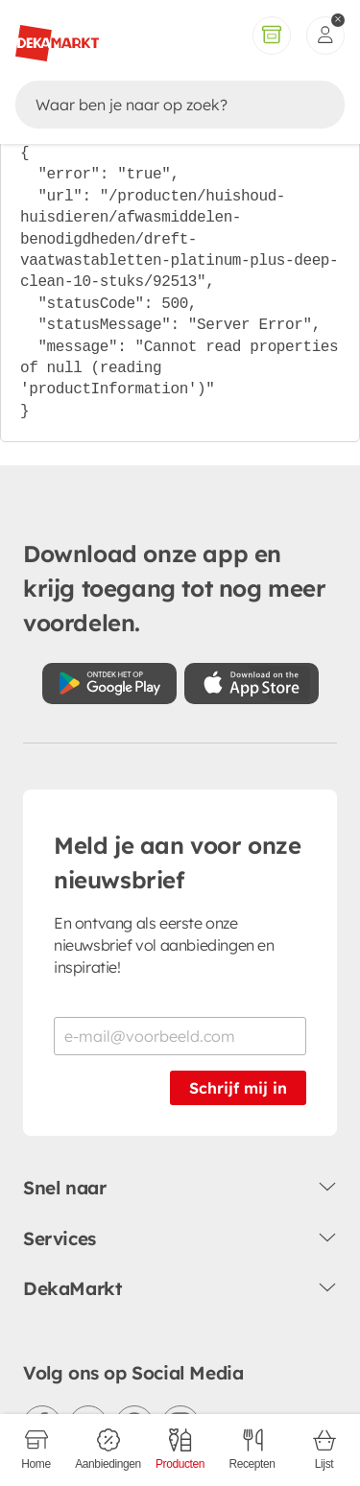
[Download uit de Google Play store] (109, 683)
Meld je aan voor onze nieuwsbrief (177, 862)
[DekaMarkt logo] (57, 35)
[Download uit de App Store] (251, 683)
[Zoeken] (161, 105)
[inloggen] (325, 35)
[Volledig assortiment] (271, 35)
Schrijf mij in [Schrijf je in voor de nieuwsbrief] (238, 1087)
